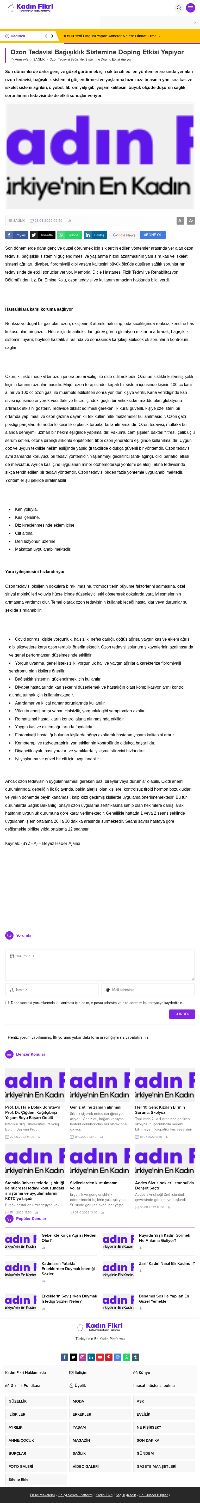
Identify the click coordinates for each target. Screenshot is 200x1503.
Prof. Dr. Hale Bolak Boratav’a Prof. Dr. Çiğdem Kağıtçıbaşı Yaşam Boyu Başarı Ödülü (32, 1112)
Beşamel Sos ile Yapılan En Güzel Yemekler (164, 1299)
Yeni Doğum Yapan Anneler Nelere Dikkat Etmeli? (112, 36)
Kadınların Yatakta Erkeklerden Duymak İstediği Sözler (68, 1269)
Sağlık (120, 1495)
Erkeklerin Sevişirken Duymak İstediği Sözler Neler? (69, 1299)
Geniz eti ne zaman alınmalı (95, 1107)
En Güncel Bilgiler (153, 1495)
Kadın (131, 1495)
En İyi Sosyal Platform (75, 1495)
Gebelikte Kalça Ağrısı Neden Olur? (69, 1238)
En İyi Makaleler (42, 1495)
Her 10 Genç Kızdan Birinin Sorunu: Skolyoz (160, 1110)
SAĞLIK (39, 59)
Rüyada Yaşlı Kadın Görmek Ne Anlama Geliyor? (164, 1238)
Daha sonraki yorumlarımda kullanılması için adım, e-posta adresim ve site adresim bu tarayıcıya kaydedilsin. (97, 1003)
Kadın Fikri (104, 1495)
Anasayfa (19, 59)
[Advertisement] (100, 886)
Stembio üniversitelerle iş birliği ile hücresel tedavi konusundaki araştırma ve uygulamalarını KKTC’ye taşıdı (34, 1190)
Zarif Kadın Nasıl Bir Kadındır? (167, 1263)
